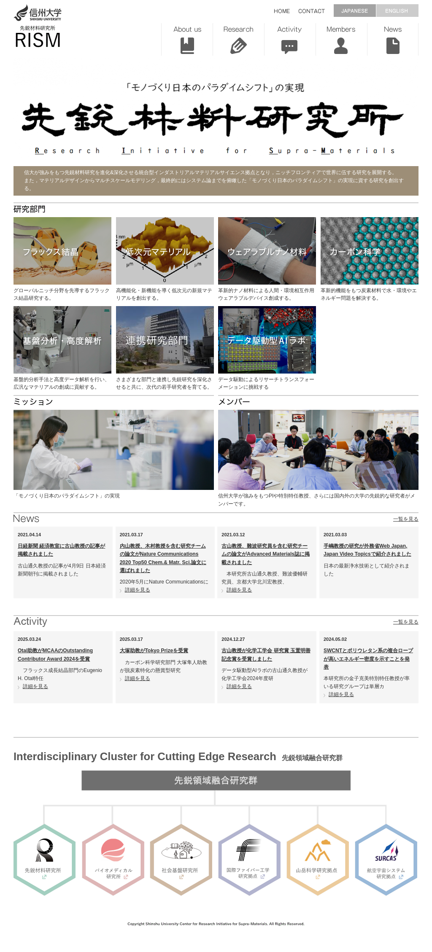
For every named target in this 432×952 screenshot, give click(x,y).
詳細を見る (137, 590)
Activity (290, 39)
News (392, 39)
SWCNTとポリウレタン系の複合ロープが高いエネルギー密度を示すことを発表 (368, 659)
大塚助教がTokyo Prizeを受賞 (154, 650)
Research (238, 39)
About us (187, 39)
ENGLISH (397, 10)
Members (341, 39)
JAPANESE (354, 10)
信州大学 (38, 12)
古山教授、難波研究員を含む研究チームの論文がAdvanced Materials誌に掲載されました (265, 554)
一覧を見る (405, 519)
